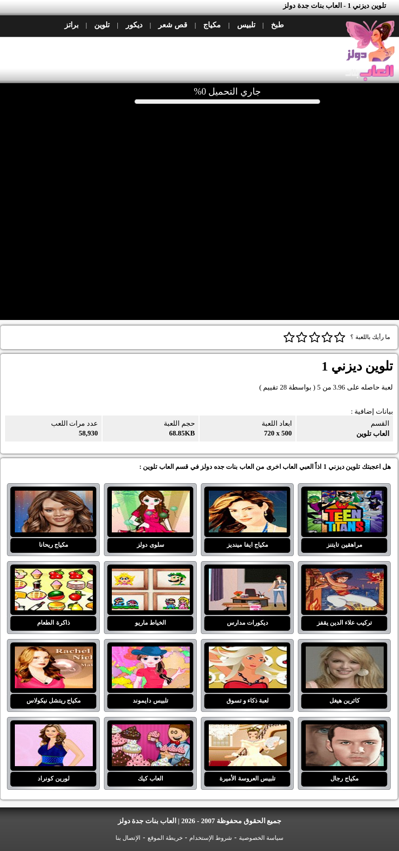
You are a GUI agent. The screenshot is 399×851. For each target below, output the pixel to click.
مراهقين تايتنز (345, 496)
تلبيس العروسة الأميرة (248, 730)
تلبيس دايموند (151, 652)
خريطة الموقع (165, 837)
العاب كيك (151, 730)
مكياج (212, 25)
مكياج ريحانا (54, 496)
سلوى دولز (151, 496)
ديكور (134, 25)
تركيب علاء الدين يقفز (345, 574)
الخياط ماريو (151, 574)
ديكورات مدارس (248, 574)
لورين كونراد (54, 730)
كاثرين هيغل (345, 652)
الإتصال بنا (128, 837)
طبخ (277, 25)
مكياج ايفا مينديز (248, 496)
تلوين (101, 25)
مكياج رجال (345, 730)
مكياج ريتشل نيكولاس (54, 652)
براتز (71, 25)
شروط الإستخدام (210, 837)
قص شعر (172, 25)
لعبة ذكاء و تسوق (248, 652)
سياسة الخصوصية (261, 837)
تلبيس (246, 25)
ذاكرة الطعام (54, 574)
